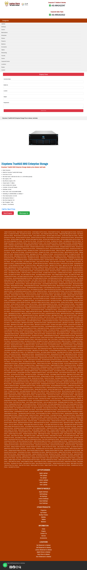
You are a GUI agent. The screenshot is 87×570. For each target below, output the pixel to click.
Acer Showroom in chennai (43, 557)
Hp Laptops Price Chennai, (13, 233)
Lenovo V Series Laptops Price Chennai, (22, 326)
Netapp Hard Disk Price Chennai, (23, 393)
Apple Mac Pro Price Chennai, (56, 265)
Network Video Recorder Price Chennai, (41, 422)
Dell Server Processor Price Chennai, (38, 237)
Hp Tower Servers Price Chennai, (18, 252)
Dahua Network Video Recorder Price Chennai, (54, 426)
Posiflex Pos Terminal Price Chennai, (11, 385)
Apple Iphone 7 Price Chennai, (68, 322)
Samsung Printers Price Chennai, (24, 280)
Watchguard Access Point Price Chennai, (55, 461)
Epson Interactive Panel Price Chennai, (44, 463)
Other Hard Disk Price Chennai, (67, 394)
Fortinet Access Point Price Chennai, (28, 448)
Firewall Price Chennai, (72, 367)
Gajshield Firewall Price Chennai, (40, 432)
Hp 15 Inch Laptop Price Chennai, (71, 363)
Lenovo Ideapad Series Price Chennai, (18, 287)
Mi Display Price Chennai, (13, 391)
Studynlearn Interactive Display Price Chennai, (54, 450)
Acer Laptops (43, 485)
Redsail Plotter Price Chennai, (71, 461)
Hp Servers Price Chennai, (33, 398)
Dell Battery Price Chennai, (33, 250)
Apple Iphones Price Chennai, (72, 250)
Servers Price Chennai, (53, 267)
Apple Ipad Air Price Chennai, (21, 376)
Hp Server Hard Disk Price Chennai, (23, 302)
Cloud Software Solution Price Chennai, (58, 374)
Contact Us (43, 533)
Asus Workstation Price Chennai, (42, 456)
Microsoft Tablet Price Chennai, (63, 333)
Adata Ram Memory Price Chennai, (20, 420)
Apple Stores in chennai (43, 552)
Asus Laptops (43, 482)
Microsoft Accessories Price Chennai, (21, 337)
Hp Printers (43, 513)
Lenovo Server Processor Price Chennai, (66, 304)
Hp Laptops (43, 478)
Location (5, 91)
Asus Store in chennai (43, 554)
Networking (4, 52)
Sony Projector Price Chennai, (34, 367)
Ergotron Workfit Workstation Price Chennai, (60, 361)
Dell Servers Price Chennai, (45, 398)
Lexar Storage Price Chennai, (10, 378)
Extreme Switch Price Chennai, (56, 435)
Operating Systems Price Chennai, (72, 413)
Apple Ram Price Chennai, (69, 422)
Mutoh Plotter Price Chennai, (10, 454)
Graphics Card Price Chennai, (10, 232)
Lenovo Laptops (43, 480)
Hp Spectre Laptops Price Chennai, (30, 328)
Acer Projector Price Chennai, (67, 293)
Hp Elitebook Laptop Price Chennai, (66, 259)
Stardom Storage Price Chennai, (53, 369)
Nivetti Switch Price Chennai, (29, 463)
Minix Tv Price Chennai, (53, 339)
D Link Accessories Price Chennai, (37, 326)
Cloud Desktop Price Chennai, (61, 378)
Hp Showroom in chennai (43, 545)
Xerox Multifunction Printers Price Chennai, (72, 241)
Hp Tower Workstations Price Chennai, (16, 265)
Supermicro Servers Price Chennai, (39, 457)
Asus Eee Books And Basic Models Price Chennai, (22, 278)
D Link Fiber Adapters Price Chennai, (67, 330)
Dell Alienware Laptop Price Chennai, (15, 245)
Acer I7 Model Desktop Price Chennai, (32, 352)
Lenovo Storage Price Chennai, (19, 357)
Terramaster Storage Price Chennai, (30, 433)
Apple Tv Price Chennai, (29, 324)
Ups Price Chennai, (36, 233)
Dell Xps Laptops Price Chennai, (65, 243)
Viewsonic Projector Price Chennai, (44, 363)
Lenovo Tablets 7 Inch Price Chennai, (39, 280)
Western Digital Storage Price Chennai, (69, 232)
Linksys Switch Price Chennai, (14, 461)
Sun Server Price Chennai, (28, 389)
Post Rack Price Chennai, (67, 298)
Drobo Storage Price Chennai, (70, 433)
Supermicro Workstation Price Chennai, (40, 454)
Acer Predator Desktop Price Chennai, (48, 352)
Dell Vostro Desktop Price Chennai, (52, 246)
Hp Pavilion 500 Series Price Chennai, (40, 263)
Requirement (6, 102)
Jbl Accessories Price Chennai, (70, 346)
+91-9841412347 (58, 5)
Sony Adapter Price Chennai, (33, 257)
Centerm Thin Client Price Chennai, (49, 446)
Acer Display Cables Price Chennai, (42, 296)
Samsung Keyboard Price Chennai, (58, 354)
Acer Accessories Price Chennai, (57, 252)
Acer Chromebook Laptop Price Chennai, (55, 382)
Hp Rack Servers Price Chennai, (67, 263)
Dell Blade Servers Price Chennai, (26, 387)
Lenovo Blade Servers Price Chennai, (64, 352)
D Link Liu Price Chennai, (18, 332)
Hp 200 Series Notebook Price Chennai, (36, 259)
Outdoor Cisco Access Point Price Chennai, (53, 289)
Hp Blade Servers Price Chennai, (74, 385)
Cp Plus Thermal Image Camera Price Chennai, (71, 287)
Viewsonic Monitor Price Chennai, (11, 363)
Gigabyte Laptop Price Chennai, (15, 459)
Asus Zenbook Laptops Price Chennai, (71, 278)
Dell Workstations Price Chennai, (42, 248)
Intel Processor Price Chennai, (53, 394)
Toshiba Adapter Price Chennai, (74, 257)
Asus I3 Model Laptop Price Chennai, (40, 278)
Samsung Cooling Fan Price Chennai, (75, 295)
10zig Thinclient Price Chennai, (63, 446)
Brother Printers (43, 515)
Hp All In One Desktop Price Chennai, (66, 320)
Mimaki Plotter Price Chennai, (52, 452)
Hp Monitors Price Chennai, (54, 263)
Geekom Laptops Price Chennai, (37, 465)
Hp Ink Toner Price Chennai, (47, 295)
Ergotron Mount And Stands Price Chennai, (27, 363)
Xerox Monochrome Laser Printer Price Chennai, (51, 359)
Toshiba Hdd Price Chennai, (52, 428)
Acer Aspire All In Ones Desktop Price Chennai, (47, 406)
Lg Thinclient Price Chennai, (77, 446)
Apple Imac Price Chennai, (68, 265)
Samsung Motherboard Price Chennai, (42, 354)
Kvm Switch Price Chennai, (41, 394)
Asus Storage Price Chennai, (58, 363)
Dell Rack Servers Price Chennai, (29, 248)
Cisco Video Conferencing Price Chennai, (56, 443)
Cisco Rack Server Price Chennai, (20, 367)
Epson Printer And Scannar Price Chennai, (67, 372)
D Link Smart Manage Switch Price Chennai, (58, 350)
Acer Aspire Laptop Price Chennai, (43, 385)
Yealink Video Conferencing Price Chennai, (74, 443)
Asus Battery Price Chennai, (30, 341)
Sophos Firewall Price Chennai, (27, 461)
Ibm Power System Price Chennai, (40, 396)
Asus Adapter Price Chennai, (42, 341)
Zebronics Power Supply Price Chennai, (34, 283)
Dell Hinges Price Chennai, (14, 270)
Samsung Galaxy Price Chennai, (17, 285)
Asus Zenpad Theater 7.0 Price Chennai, (42, 276)
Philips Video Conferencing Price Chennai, (49, 437)
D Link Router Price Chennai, (69, 326)
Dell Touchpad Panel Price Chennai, (41, 270)
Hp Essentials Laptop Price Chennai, (36, 411)
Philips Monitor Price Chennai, (10, 269)
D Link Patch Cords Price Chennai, (26, 330)
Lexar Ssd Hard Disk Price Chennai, (18, 311)
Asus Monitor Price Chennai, (37, 335)
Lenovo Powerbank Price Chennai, (64, 332)
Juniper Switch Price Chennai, (17, 435)
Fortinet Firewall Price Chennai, (54, 232)
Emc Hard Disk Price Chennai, (17, 389)
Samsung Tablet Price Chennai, (41, 389)
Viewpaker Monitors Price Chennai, (24, 269)
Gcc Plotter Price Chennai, (77, 452)
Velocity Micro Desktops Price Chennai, (68, 457)
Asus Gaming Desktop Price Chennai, (43, 274)
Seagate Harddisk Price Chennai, (57, 365)
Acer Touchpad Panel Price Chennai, (42, 300)
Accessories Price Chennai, (75, 248)
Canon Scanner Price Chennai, (14, 354)
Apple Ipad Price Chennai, (50, 269)
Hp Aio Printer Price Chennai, (53, 372)
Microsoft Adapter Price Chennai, (70, 280)
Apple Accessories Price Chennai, (72, 252)
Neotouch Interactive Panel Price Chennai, (31, 459)
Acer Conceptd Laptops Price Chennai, (75, 404)
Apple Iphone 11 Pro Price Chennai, (24, 350)
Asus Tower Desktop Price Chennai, (28, 274)
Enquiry (3, 67)
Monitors (3, 44)
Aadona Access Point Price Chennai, (65, 437)
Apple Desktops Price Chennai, (71, 354)
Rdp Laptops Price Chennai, (74, 317)
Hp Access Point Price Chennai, (74, 324)
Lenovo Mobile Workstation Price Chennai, (28, 391)
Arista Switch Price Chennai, (30, 435)
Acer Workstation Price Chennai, (69, 396)
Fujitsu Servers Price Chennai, (74, 456)
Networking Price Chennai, (77, 411)
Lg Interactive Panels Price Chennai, (53, 313)
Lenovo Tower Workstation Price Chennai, (55, 282)
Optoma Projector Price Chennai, (53, 419)
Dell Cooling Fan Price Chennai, (44, 241)
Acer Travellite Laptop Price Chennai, (35, 417)
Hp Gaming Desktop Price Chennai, (15, 404)
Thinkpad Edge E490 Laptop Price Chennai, (68, 233)
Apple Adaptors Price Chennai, (36, 254)
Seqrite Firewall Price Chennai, (53, 432)
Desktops (3, 26)
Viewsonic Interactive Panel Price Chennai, (68, 439)
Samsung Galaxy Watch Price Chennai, (32, 285)
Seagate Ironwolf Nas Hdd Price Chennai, (34, 311)
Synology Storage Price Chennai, (48, 376)
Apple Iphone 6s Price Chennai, (40, 322)
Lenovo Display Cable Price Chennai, (18, 317)
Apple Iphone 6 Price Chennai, (27, 322)
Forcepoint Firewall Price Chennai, (26, 432)
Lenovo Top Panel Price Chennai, (70, 315)
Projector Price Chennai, (49, 378)
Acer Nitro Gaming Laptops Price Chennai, (13, 406)
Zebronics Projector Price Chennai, (50, 417)
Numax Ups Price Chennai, (24, 465)
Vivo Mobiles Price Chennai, (77, 341)
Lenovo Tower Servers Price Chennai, (58, 261)
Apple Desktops (43, 492)
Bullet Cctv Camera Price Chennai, (23, 419)
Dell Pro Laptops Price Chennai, (39, 428)
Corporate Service (5, 61)
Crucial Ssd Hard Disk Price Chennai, (64, 411)
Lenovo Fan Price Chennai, (49, 317)
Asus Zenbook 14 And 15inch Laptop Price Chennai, (51, 343)
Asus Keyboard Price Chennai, (17, 346)
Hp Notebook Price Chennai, (68, 387)
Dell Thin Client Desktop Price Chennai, (47, 250)
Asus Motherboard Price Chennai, (42, 346)
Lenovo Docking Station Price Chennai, (35, 317)
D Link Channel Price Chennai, (40, 387)
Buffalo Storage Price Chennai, (44, 433)
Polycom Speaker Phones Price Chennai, (27, 409)
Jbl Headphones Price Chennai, (67, 307)
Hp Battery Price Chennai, (48, 254)
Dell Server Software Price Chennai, (18, 239)
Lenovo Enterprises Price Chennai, (55, 356)
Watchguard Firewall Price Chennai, (39, 372)
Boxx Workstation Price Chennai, (15, 456)
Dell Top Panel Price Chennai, (77, 376)
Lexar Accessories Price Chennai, (38, 309)
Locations (3, 64)
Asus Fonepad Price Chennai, (54, 344)
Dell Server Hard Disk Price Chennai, (23, 237)
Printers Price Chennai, (26, 272)
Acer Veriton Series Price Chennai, (69, 289)
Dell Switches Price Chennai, (77, 332)
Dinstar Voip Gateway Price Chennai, (43, 413)
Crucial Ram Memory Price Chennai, (21, 411)
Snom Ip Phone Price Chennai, (58, 413)
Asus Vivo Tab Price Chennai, (42, 344)
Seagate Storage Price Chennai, (67, 432)
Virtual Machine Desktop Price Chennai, (39, 369)
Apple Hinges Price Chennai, (57, 315)
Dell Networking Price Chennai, (46, 367)
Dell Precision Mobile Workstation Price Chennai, (59, 248)
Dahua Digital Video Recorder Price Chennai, (73, 424)
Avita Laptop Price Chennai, (27, 396)
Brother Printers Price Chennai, (47, 337)
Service (3, 58)
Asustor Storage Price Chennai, (11, 430)
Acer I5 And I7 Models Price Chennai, (39, 291)
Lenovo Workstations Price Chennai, (71, 245)
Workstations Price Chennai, (23, 380)
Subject (5, 96)
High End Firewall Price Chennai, (17, 370)
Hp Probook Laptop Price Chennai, (52, 259)
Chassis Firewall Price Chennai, (67, 369)
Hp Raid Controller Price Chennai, (18, 304)
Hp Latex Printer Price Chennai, (76, 383)
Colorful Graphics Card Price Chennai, (39, 232)
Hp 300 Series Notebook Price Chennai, (67, 335)
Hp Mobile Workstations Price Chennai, (51, 335)
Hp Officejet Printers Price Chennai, (65, 272)
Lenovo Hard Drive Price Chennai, (49, 332)
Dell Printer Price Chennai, (42, 404)
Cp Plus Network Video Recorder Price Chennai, (34, 426)
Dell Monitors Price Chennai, (57, 245)
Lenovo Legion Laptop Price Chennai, (32, 383)
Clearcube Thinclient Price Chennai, (33, 446)
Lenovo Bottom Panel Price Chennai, (65, 319)
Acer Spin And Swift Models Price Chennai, (56, 291)
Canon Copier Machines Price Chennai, (73, 398)
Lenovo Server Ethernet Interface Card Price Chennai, (22, 298)
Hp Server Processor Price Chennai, (33, 295)
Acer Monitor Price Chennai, (30, 293)
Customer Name (7, 79)
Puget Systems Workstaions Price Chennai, (58, 456)
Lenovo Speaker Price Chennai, (20, 320)
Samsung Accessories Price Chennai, (21, 254)
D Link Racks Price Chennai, (54, 330)
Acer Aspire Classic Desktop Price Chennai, (66, 406)
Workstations (4, 32)
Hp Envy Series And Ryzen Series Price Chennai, (20, 382)
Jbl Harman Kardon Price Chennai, (17, 307)
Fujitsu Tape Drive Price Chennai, (26, 443)
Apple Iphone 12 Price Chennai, (70, 382)
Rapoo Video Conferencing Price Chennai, (33, 439)
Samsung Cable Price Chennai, (10, 296)
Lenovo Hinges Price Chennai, (61, 317)
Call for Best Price (8, 209)
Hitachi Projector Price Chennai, (34, 359)
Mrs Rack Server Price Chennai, (38, 313)
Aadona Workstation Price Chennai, (24, 454)
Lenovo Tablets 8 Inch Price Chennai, (54, 280)
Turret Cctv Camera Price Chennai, (16, 424)
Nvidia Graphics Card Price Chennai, (24, 232)
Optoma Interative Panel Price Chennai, (68, 419)
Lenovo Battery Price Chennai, (46, 256)
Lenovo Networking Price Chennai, (60, 367)
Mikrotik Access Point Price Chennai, (12, 448)
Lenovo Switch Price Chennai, (19, 383)
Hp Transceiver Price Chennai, (21, 243)
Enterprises (3, 35)
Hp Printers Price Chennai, (37, 272)
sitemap (23, 563)
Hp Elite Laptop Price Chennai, (50, 411)
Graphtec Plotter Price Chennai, (64, 452)
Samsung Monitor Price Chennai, (65, 267)
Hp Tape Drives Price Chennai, (25, 335)
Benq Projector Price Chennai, (55, 341)
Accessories (4, 47)
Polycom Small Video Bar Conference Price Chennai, (46, 409)
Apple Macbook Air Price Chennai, (15, 267)
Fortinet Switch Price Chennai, (34, 437)
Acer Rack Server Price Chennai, (17, 374)
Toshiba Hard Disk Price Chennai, (76, 361)
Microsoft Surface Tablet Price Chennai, (48, 285)
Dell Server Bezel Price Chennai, (67, 237)
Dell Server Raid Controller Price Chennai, (51, 239)
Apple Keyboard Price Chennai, (14, 313)
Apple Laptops (43, 473)
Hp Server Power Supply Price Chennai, (56, 389)
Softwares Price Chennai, (23, 415)
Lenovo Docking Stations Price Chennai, (41, 400)
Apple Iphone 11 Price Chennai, (17, 324)
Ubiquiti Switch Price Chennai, (64, 428)
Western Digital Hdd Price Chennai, (54, 307)
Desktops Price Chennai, (43, 267)
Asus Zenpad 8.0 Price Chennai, (57, 276)
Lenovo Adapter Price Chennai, (59, 256)
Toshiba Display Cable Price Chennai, (12, 333)
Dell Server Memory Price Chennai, (53, 237)
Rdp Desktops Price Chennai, (49, 311)
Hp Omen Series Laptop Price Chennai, (70, 235)
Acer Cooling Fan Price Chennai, (21, 306)
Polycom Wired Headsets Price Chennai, (67, 407)
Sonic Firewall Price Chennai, (72, 370)
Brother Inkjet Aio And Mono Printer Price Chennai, (64, 337)
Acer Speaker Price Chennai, (28, 300)
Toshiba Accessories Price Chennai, (47, 257)
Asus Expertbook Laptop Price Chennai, (28, 385)
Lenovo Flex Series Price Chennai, (63, 383)
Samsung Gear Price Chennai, (17, 344)
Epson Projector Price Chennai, (21, 359)
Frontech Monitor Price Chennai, (24, 452)
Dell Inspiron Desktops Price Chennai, (22, 246)
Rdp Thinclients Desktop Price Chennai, (64, 311)
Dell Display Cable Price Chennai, (27, 333)
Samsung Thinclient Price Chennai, (18, 446)
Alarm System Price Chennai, (70, 426)
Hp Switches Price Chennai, (57, 241)
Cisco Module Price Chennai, (70, 389)
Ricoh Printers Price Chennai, (19, 402)
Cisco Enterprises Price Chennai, (37, 289)
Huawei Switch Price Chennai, (43, 435)
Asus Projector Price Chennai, (67, 344)
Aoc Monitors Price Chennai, (64, 339)
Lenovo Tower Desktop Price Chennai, (35, 243)
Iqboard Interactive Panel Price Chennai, (72, 450)
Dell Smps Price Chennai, (51, 333)
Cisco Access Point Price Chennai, (23, 289)
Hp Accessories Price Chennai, (31, 252)
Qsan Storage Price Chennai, (21, 437)
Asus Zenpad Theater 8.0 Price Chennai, (25, 276)
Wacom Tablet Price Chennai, (43, 391)
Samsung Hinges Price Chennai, (27, 354)
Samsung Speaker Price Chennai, (24, 372)
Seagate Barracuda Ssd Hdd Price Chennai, (38, 306)
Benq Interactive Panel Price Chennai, (16, 439)
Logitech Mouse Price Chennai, (68, 393)
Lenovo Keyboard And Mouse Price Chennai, (33, 332)
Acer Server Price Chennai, (42, 293)
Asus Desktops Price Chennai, (14, 272)
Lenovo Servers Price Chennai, (43, 261)
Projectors (43, 510)
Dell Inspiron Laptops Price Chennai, (62, 376)
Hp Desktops (43, 496)
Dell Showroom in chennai (43, 547)
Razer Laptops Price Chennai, (53, 457)
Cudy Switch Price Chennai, (13, 467)
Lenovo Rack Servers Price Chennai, (73, 261)
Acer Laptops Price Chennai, (17, 261)
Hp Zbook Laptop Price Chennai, (29, 404)
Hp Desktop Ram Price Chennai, (17, 352)
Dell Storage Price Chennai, (24, 369)
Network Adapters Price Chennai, (11, 413)
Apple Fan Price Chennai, (26, 313)
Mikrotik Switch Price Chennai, (24, 430)
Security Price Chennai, (63, 417)
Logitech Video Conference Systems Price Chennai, (14, 343)
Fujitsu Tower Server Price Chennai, (23, 457)
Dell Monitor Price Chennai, (67, 270)
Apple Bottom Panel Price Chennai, (68, 313)
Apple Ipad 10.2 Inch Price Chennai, (11, 335)
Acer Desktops (43, 503)
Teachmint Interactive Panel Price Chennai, (61, 463)
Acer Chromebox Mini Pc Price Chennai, (22, 407)
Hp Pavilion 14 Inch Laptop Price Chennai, (59, 324)
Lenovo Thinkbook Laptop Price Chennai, (34, 402)
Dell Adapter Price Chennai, (21, 250)
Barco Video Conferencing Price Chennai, (50, 439)
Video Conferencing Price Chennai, (45, 348)
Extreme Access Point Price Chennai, (27, 444)
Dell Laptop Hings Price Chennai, (27, 270)
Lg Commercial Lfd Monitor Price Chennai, (50, 320)
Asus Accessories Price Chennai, (17, 341)
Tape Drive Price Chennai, (13, 443)
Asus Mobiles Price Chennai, (29, 344)
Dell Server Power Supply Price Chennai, (34, 239)
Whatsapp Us (23, 213)
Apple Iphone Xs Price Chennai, (73, 374)
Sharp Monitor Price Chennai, (67, 454)
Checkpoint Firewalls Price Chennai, (58, 430)
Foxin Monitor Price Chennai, (17, 463)
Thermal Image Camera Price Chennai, (26, 339)
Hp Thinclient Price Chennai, (73, 350)
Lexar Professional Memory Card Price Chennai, (20, 309)
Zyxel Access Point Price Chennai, (57, 444)
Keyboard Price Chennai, (55, 302)
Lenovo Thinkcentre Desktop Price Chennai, (50, 233)
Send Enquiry (8, 213)
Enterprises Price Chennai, (16, 356)
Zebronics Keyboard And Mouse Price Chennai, (48, 304)
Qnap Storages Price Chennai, (73, 357)
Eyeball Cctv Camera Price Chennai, (38, 419)
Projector (3, 41)
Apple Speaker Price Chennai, (45, 315)
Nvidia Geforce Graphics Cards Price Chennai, (40, 302)
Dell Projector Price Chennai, (45, 245)
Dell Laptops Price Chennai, (25, 233)
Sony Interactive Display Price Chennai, (60, 441)
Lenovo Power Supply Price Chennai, (34, 320)
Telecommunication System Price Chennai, (27, 413)
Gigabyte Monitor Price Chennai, (28, 456)
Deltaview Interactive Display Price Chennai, (17, 450)
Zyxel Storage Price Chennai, (57, 433)
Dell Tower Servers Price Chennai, (15, 248)
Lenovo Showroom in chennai (43, 550)
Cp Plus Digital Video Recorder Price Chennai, (54, 424)
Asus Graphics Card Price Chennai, (57, 346)
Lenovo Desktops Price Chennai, (21, 259)
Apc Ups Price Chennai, (78, 267)
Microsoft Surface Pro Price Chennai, (64, 285)
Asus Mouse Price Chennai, (29, 346)
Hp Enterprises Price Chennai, (28, 356)
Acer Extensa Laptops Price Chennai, (29, 406)
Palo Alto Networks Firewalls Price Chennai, (41, 430)
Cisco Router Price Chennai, (24, 319)
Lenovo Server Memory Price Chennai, (65, 309)
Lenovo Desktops (43, 499)
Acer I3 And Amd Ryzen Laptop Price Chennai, (23, 291)
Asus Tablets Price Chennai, (74, 274)
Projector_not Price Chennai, (54, 293)
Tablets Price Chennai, (60, 250)
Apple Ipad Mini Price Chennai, (34, 376)
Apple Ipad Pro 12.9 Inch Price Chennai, (64, 269)
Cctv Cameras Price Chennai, (74, 417)
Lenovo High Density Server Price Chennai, (74, 282)
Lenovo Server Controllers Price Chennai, (41, 298)
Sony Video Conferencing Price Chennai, (49, 459)
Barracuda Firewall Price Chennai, (11, 432)
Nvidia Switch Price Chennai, (77, 428)
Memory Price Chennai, (9, 411)
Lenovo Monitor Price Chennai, (10, 350)
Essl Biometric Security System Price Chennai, (23, 428)
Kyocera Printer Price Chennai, (76, 409)
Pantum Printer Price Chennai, (14, 396)
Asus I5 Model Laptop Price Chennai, (55, 278)
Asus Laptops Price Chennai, (14, 274)
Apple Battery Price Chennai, (33, 256)
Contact (3, 70)
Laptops (3, 23)
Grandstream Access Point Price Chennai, (44, 448)
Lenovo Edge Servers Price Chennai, (50, 407)
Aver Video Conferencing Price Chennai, (25, 441)
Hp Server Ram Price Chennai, (31, 304)
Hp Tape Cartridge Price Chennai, (67, 380)
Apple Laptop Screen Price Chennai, (37, 319)
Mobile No (6, 85)
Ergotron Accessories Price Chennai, (52, 380)
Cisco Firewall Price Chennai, (60, 370)
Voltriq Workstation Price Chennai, (38, 452)
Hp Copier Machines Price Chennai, (24, 378)
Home (43, 529)
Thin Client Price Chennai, (70, 444)
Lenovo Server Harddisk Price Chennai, (70, 300)
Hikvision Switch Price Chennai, (73, 420)
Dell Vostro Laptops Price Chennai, (54, 235)
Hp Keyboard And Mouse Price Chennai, (35, 287)
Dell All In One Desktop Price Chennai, (16, 293)
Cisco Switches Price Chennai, (29, 361)
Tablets (3, 49)
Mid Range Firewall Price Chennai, (32, 370)
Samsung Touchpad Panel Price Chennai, (26, 296)
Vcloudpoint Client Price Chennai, (65, 283)
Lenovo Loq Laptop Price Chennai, (50, 402)
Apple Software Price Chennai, (60, 295)
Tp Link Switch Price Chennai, (56, 415)
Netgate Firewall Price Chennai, (51, 465)
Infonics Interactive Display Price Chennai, (35, 450)
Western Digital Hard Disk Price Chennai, (19, 417)
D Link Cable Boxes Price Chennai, (11, 330)
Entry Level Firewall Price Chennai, (46, 370)
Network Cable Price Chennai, (29, 394)
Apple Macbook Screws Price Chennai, (30, 315)
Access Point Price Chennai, (55, 400)
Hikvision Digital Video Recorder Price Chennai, (34, 424)
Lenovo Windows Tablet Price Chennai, (50, 283)
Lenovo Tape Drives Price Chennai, (70, 356)
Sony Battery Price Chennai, (21, 257)
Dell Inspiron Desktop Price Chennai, (37, 246)
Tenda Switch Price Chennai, (64, 465)
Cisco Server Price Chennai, (16, 361)
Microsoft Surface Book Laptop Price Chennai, (71, 391)
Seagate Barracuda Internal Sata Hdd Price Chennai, (35, 307)
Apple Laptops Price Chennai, (43, 265)
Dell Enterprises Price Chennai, (41, 356)
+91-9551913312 (58, 14)
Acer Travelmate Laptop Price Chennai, (38, 382)
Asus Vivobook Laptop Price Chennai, (33, 343)
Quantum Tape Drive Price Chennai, (40, 443)
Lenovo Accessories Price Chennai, (61, 254)
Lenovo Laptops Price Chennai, (39, 235)
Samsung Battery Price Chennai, (73, 256)
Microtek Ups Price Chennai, (38, 378)
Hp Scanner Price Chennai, (30, 265)
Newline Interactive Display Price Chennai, (42, 441)
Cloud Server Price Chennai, (31, 374)
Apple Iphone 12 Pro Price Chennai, (38, 393)
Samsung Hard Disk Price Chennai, (58, 420)
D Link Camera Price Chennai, (74, 378)
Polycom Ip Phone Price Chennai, (11, 465)
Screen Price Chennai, (66, 359)
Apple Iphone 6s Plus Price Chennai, (54, 322)
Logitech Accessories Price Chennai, (53, 393)
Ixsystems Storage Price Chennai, (15, 433)
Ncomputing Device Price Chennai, (48, 383)
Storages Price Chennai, (9, 283)
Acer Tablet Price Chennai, (37, 407)
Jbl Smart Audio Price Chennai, (69, 306)
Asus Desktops (43, 501)
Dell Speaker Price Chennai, (56, 298)
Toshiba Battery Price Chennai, (61, 257)
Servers (3, 29)
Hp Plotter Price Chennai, (16, 322)
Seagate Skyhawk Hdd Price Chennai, (55, 306)
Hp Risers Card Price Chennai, (67, 302)
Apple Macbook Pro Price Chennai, (30, 267)
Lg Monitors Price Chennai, (35, 337)
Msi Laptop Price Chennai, (29, 365)
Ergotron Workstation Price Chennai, (37, 380)
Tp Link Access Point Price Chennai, (69, 400)
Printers (3, 38)
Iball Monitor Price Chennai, (55, 454)
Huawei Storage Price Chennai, (40, 461)
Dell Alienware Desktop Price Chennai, (66, 402)
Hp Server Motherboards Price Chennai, (59, 385)
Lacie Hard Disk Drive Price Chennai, (43, 361)
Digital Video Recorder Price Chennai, (25, 422)
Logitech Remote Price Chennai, (15, 394)
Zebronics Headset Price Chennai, (18, 295)
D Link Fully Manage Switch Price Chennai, (52, 287)
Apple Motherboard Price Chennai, (15, 315)
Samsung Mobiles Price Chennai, (69, 343)
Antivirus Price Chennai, (34, 415)
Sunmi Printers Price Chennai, (69, 415)
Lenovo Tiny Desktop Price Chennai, (51, 243)
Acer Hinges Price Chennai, (56, 296)
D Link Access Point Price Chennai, (15, 328)
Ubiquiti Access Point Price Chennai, (11, 444)
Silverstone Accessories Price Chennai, (19, 398)
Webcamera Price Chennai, (55, 391)
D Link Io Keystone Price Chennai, (40, 330)
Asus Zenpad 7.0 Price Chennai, (70, 276)
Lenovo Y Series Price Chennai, (76, 333)
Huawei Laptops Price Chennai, (64, 459)
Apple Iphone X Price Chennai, (60, 357)
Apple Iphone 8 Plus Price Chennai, (46, 357)
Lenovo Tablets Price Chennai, (38, 269)
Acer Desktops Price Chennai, (30, 261)
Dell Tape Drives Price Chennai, (30, 241)
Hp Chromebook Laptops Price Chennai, (75, 328)
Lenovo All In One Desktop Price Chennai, (58, 328)
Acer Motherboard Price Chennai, (15, 300)
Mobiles (43, 517)
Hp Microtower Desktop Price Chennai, (54, 387)
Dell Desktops (43, 494)
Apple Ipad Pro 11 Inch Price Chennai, (42, 324)
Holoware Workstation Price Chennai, (55, 396)
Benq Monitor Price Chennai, (77, 348)
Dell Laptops (43, 475)
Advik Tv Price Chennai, (13, 369)
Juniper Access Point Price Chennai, (42, 444)
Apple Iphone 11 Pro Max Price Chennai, (40, 350)
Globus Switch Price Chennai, (77, 463)
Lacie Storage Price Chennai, (51, 309)
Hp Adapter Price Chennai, (44, 252)
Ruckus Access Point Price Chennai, (61, 448)
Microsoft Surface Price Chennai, (23, 282)
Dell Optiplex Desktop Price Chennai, (31, 245)
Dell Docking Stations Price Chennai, (25, 400)
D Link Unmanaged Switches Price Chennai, (53, 326)
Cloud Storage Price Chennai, (43, 374)
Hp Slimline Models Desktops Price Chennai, (23, 263)
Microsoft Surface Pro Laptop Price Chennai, (23, 235)
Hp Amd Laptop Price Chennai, (43, 328)
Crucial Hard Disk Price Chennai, (56, 422)
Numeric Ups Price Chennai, (39, 333)
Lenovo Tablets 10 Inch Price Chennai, (39, 282)
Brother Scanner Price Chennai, (41, 339)
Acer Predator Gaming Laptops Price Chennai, (57, 404)
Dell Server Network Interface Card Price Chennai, (71, 239)
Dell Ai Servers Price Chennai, (64, 409)
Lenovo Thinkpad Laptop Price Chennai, (60, 274)
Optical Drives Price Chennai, (70, 365)
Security (3, 55)
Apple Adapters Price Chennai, (20, 256)
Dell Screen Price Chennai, (55, 270)
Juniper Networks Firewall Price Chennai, (74, 430)
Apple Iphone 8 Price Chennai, (33, 357)
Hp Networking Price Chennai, (69, 296)
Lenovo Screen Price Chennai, (52, 319)
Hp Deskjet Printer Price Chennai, (50, 272)
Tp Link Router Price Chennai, (44, 420)
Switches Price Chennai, (45, 415)
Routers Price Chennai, (33, 420)
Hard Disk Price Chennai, (20, 283)
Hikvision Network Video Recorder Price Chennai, (14, 426)
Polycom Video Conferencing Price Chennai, (62, 348)
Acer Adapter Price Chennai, (75, 254)
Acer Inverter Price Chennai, (56, 300)
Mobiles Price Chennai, (66, 341)
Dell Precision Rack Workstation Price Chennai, (27, 348)
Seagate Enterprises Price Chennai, (43, 365)
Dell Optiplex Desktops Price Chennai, (67, 246)
